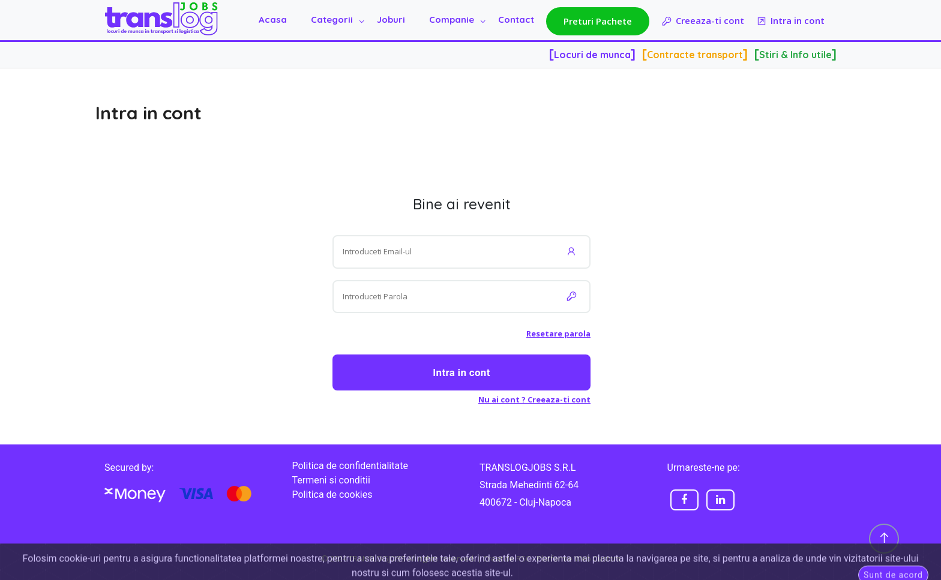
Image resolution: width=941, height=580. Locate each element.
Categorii (332, 19)
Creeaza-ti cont (702, 21)
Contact (516, 19)
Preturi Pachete (598, 21)
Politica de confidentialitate (350, 465)
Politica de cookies (332, 494)
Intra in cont (790, 21)
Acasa (273, 19)
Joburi (391, 19)
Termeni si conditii (331, 480)
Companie (451, 19)
